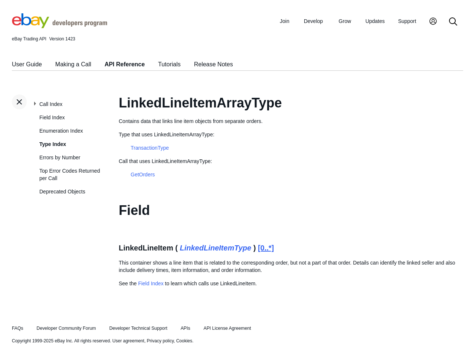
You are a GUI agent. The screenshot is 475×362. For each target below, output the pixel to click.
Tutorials (169, 64)
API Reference (125, 64)
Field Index (52, 117)
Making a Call (73, 64)
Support (407, 21)
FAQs (17, 328)
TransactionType (150, 148)
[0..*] (266, 248)
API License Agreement (227, 328)
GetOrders (143, 174)
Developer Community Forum (66, 328)
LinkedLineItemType (215, 248)
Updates (375, 21)
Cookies (184, 340)
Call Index (50, 104)
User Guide (27, 64)
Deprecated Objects (62, 192)
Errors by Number (59, 157)
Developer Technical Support (138, 328)
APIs (185, 328)
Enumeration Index (61, 131)
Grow (345, 21)
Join (284, 21)
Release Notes (213, 64)
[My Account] (433, 22)
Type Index (52, 144)
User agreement (128, 340)
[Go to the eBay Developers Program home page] (59, 26)
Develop (313, 21)
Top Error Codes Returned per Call (69, 174)
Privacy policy (160, 340)
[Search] (453, 22)
